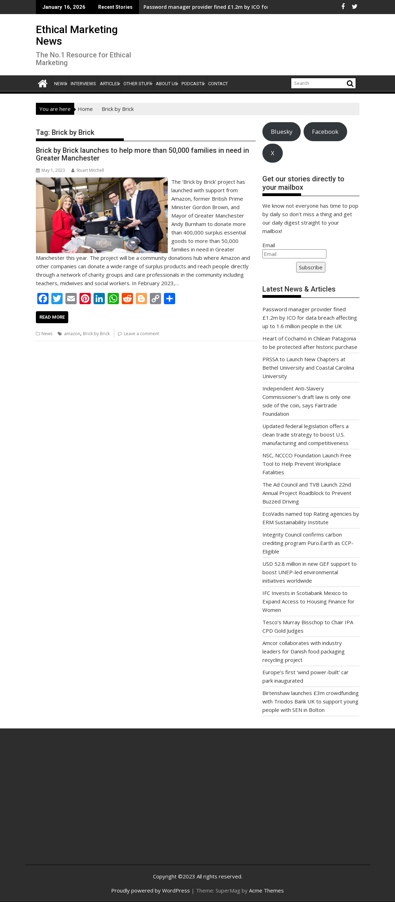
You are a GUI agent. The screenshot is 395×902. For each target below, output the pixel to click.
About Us (167, 83)
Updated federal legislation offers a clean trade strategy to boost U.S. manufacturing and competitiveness (305, 434)
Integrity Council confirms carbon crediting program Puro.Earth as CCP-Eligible (307, 543)
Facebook (325, 131)
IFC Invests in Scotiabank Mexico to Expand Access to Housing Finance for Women (308, 601)
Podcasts (192, 83)
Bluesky (281, 131)
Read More (52, 317)
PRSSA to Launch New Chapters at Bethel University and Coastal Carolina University (308, 368)
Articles (110, 83)
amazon (72, 334)
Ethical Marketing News (77, 35)
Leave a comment (141, 334)
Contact (218, 83)
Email (268, 245)
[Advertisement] (88, 804)
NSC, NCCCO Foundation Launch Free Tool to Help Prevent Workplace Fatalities (306, 464)
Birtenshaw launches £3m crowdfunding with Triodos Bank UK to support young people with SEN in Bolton (310, 701)
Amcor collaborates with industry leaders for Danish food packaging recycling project (303, 651)
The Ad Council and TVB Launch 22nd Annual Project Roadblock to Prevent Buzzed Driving (306, 493)
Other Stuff (137, 83)
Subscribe (311, 267)
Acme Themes (266, 890)
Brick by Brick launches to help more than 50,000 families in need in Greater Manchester (142, 154)
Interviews (83, 83)
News (60, 83)
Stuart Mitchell (87, 170)
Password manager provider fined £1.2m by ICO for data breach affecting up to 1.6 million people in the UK (309, 318)
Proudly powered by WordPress (150, 890)
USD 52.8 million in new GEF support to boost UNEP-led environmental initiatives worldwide (309, 572)
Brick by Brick (96, 334)
